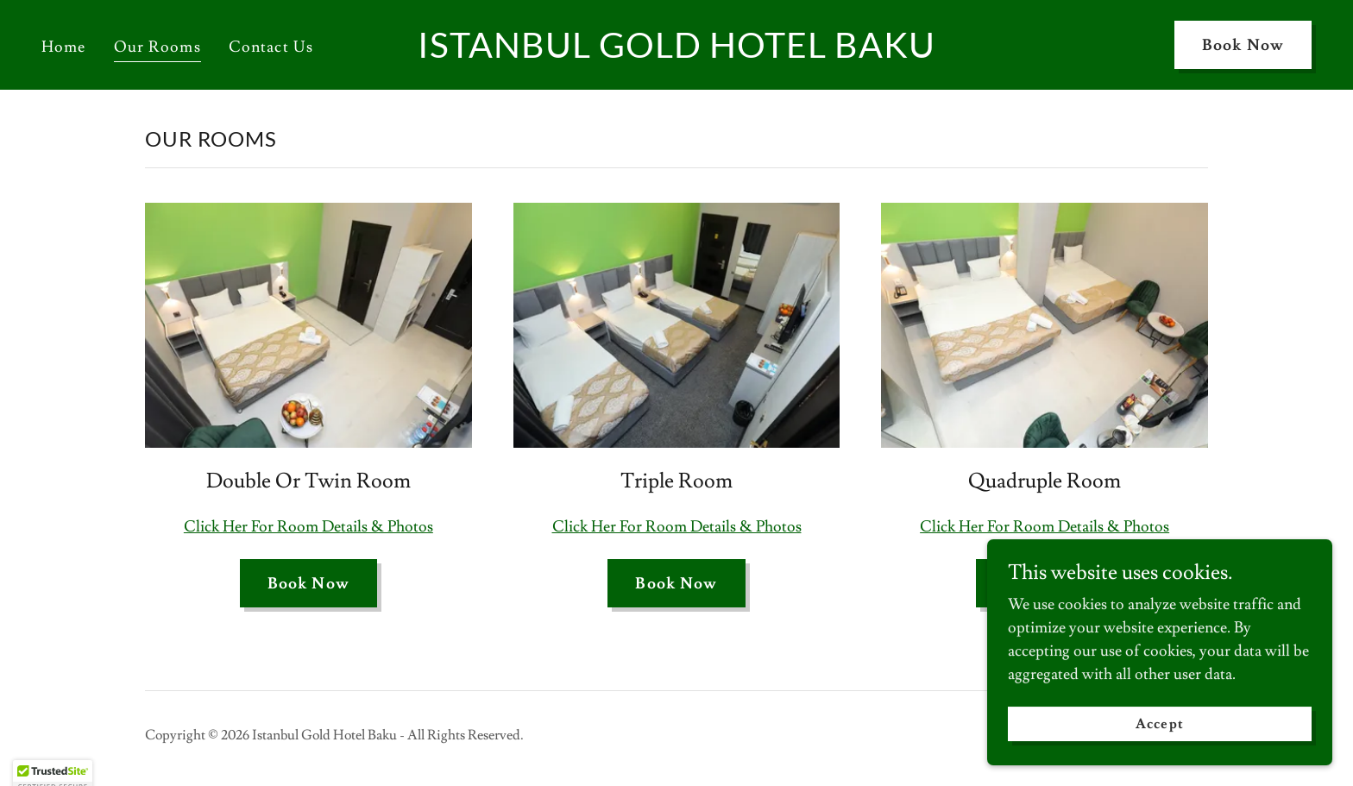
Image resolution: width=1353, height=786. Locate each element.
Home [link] (63, 47)
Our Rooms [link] (157, 47)
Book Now (1243, 45)
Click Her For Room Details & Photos (308, 527)
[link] (676, 53)
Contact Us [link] (271, 47)
